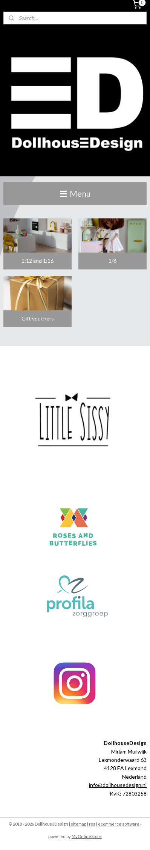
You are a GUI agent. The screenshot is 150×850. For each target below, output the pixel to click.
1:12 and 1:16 (37, 260)
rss (92, 823)
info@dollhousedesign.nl (118, 785)
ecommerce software (118, 823)
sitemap (78, 823)
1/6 (112, 260)
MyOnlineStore (87, 836)
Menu (75, 193)
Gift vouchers (37, 318)
